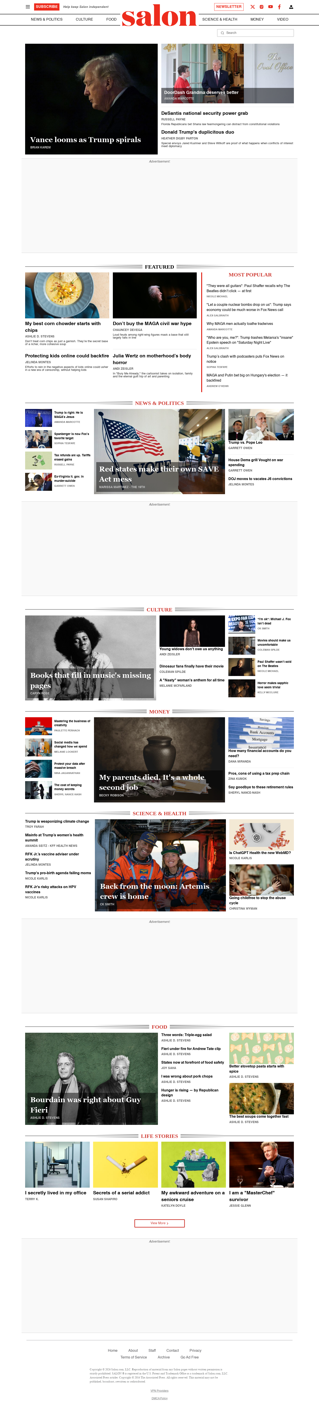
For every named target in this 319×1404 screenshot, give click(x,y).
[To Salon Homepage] (159, 15)
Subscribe (47, 7)
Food (111, 20)
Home (113, 1351)
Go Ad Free (190, 1357)
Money (257, 20)
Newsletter (229, 7)
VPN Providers (159, 1391)
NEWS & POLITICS (159, 403)
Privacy (195, 1351)
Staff (152, 1351)
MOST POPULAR (250, 275)
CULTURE (159, 610)
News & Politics (47, 20)
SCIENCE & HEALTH (159, 813)
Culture (84, 20)
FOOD (159, 1027)
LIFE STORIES (159, 1136)
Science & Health (219, 20)
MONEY (159, 712)
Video (282, 20)
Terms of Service (133, 1357)
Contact (172, 1351)
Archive (164, 1357)
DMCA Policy (160, 1398)
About (133, 1351)
